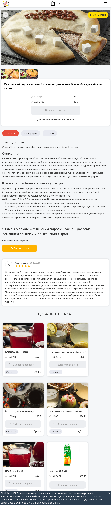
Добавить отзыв (19, 248)
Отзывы (50, 133)
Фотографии (30, 133)
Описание (10, 133)
